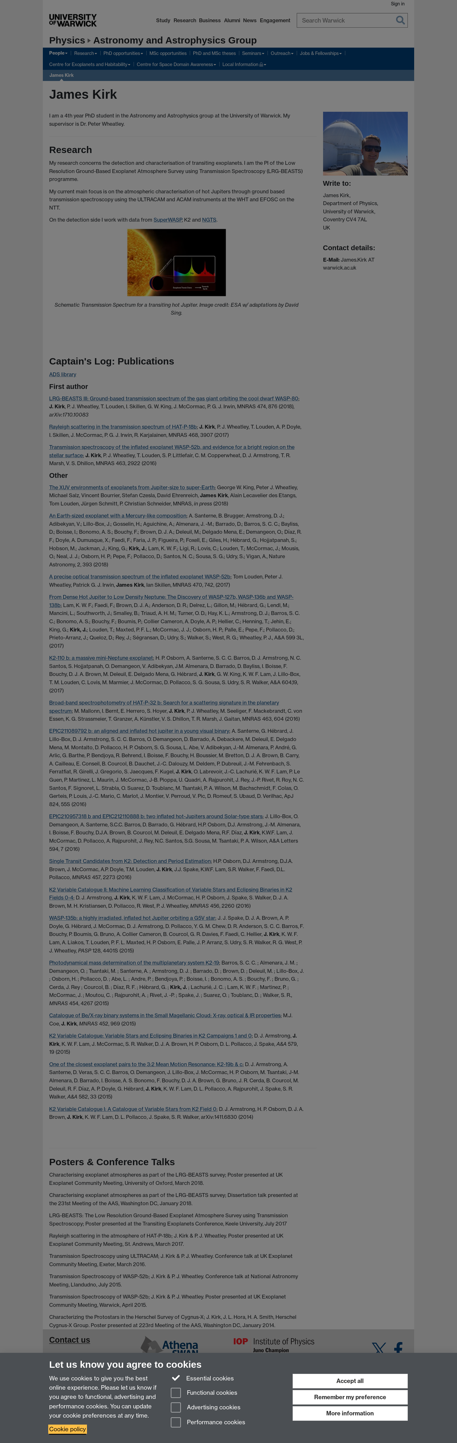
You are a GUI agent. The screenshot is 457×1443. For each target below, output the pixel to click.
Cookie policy (67, 1429)
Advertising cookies (206, 1408)
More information (350, 1413)
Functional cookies (204, 1393)
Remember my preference (350, 1397)
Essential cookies (202, 1378)
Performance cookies (208, 1423)
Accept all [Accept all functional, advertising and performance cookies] (350, 1381)
